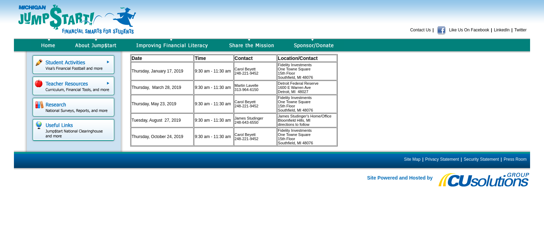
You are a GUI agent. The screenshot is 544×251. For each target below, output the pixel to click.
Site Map (412, 159)
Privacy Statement (442, 159)
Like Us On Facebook (463, 30)
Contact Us (420, 30)
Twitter (520, 30)
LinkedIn (502, 30)
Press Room (515, 159)
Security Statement (481, 159)
